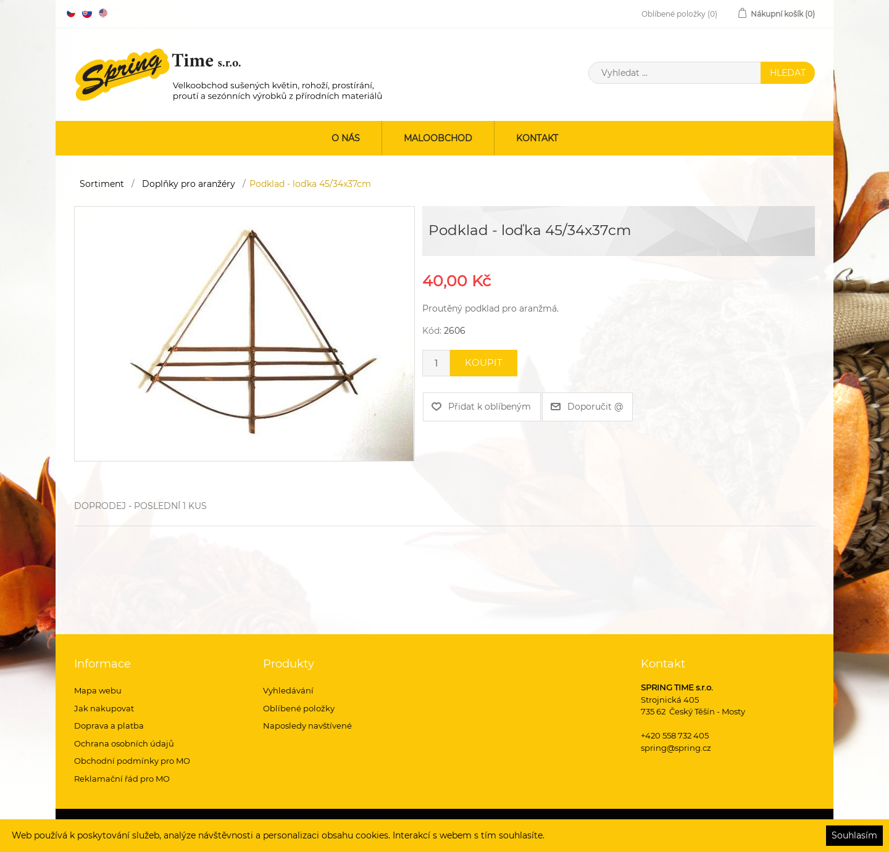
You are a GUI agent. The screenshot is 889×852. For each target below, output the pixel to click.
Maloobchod (438, 138)
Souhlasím (854, 835)
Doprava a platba (109, 725)
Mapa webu (98, 690)
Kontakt (537, 138)
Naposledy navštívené (307, 725)
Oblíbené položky (299, 708)
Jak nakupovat (104, 708)
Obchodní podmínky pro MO (132, 761)
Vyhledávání (288, 690)
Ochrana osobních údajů (124, 743)
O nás (346, 138)
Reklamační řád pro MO (122, 779)
